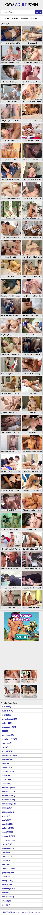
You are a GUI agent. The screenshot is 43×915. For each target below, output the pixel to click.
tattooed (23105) (8, 889)
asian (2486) (6, 715)
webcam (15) (7, 893)
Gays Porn (21, 4)
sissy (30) (5, 763)
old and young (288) (9, 719)
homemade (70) (8, 848)
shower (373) (7, 767)
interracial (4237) (8, 787)
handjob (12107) (8, 796)
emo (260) (6, 864)
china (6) (5, 747)
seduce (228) (7, 723)
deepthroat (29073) (9, 739)
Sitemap (37, 912)
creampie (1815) (8, 800)
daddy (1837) (7, 808)
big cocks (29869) (9, 840)
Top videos (15, 18)
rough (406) (6, 783)
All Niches (34, 18)
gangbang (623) (8, 872)
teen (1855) (6, 707)
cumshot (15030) (8, 868)
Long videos (24, 18)
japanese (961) (7, 759)
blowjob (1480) (8, 771)
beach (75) (6, 876)
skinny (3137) (7, 751)
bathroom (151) (8, 812)
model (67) (6, 905)
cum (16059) (7, 856)
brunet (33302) (8, 897)
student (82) (6, 901)
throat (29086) (7, 832)
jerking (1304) (7, 880)
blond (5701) (7, 816)
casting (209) (7, 884)
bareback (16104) (9, 791)
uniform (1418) (8, 828)
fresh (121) (6, 852)
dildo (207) (6, 860)
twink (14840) (7, 711)
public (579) (6, 820)
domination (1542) (9, 804)
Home (7, 18)
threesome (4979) (9, 727)
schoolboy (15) (8, 735)
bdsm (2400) (7, 779)
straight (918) (7, 824)
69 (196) (5, 731)
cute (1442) (6, 743)
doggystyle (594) (8, 836)
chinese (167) (7, 844)
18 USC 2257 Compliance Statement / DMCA (18, 912)
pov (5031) (6, 775)
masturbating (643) (9, 755)
